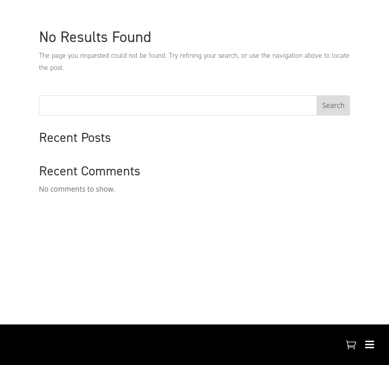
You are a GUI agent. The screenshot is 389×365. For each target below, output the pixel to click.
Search (333, 105)
